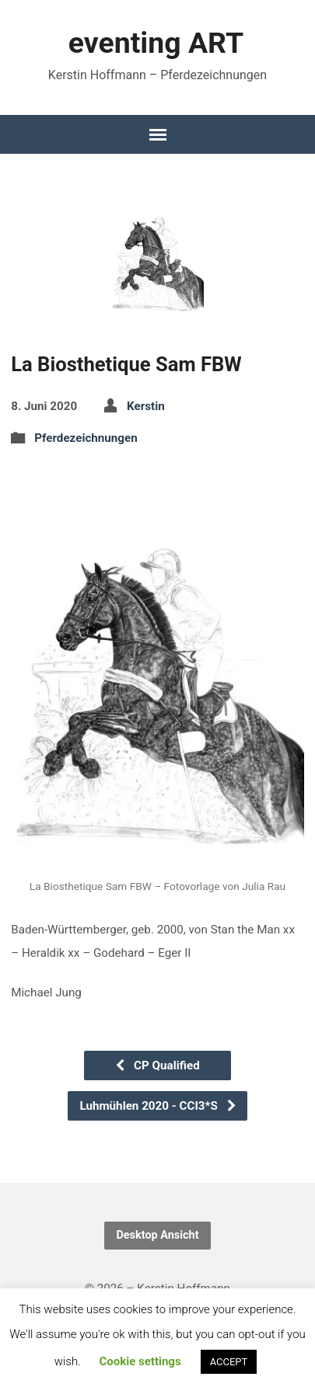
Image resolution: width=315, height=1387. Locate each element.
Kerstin (146, 406)
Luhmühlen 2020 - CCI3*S (157, 1106)
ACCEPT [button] (229, 1362)
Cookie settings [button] (139, 1361)
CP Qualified (156, 1065)
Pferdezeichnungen (86, 438)
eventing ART (155, 43)
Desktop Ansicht (157, 1235)
